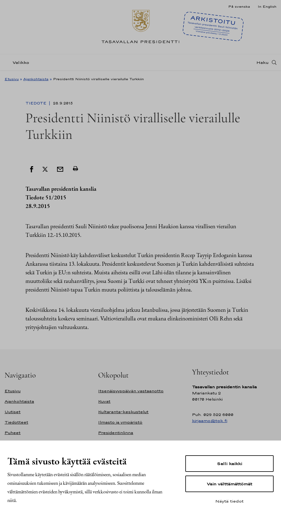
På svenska (239, 6)
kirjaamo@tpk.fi (209, 420)
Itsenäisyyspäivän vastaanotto (131, 391)
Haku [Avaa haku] (262, 62)
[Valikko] (19, 62)
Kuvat (104, 401)
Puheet (13, 432)
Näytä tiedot (229, 501)
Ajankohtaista (35, 79)
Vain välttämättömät (229, 484)
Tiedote (36, 103)
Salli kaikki (229, 463)
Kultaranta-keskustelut (123, 411)
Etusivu (12, 79)
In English (267, 6)
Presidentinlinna (115, 432)
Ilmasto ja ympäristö (120, 422)
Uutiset (13, 411)
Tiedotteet (16, 422)
